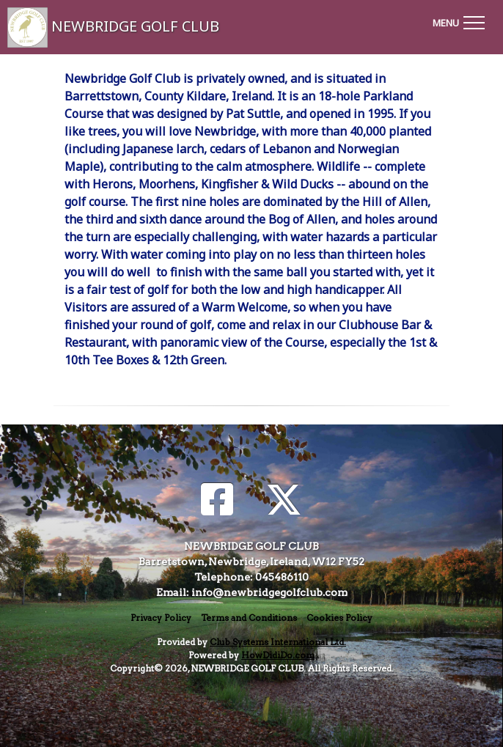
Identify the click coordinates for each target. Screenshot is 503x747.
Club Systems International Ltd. (278, 641)
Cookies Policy (339, 617)
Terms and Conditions (249, 617)
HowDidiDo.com (278, 655)
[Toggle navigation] (458, 20)
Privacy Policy (161, 617)
